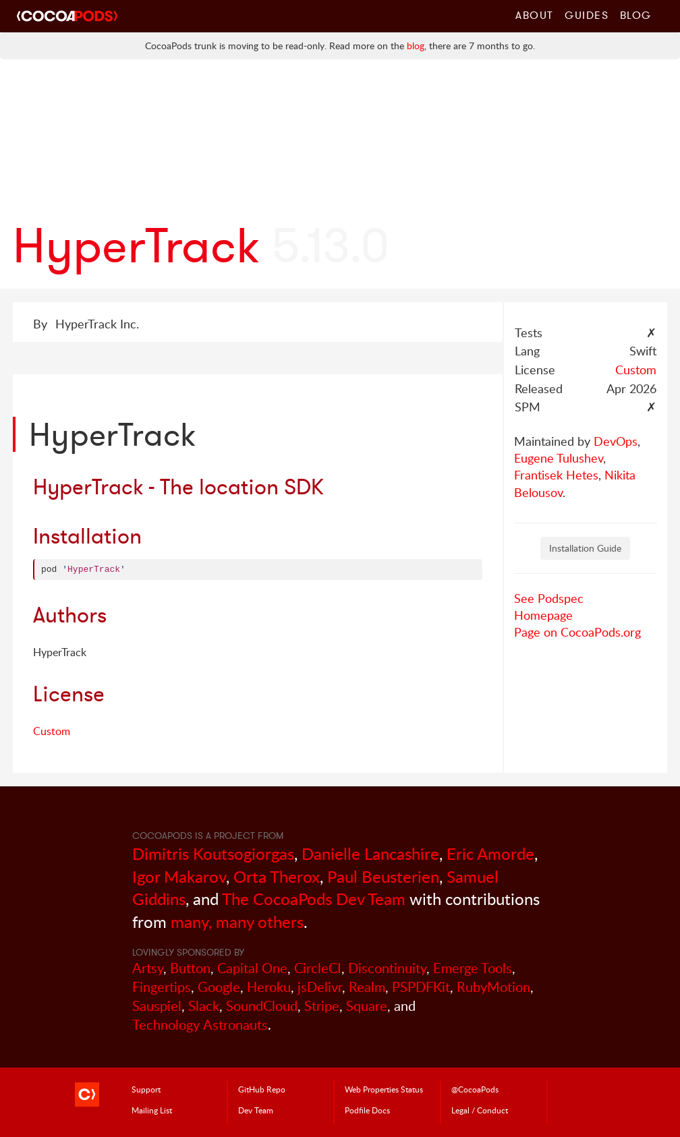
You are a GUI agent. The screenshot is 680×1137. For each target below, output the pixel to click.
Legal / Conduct (479, 1110)
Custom (635, 369)
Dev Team (255, 1110)
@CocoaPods (475, 1089)
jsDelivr (320, 987)
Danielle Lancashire (370, 853)
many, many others (237, 921)
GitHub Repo (261, 1089)
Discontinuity (387, 968)
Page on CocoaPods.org (577, 632)
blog (415, 45)
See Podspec (549, 598)
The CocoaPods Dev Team (313, 898)
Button (190, 968)
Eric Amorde (490, 853)
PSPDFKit (421, 987)
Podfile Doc (367, 1110)
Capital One (252, 968)
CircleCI (317, 968)
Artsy (147, 968)
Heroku (269, 987)
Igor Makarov (179, 876)
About (534, 15)
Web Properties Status (384, 1089)
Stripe (321, 1006)
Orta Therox (276, 876)
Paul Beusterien (383, 876)
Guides (587, 15)
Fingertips (161, 987)
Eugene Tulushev (558, 458)
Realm (367, 987)
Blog (636, 15)
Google (219, 987)
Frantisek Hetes (556, 475)
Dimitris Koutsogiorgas (213, 853)
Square (366, 1006)
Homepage (543, 615)
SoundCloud (262, 1006)
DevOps (616, 441)
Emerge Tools (472, 968)
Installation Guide (585, 548)
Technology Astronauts (200, 1025)
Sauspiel (156, 1006)
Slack (203, 1006)
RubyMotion (493, 987)
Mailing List (152, 1110)
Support (146, 1089)
